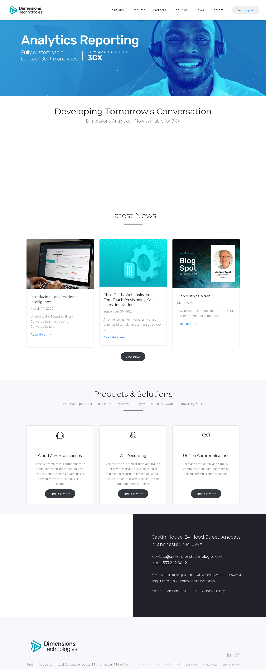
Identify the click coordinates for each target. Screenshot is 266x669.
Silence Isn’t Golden (193, 296)
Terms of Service (231, 664)
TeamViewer (191, 664)
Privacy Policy (209, 664)
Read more (41, 334)
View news (133, 357)
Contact (217, 10)
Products (138, 10)
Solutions (117, 10)
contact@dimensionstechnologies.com (188, 556)
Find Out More (60, 494)
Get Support (245, 10)
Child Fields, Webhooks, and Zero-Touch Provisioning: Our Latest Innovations (129, 300)
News (199, 10)
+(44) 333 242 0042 (169, 562)
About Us (181, 10)
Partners (159, 10)
